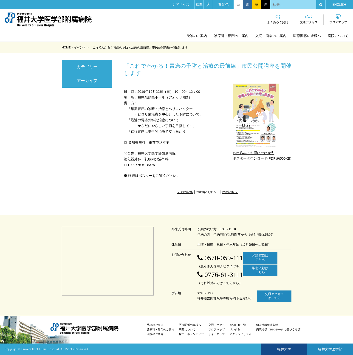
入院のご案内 (155, 334)
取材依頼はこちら (260, 270)
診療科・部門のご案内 (231, 36)
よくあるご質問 (277, 19)
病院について (338, 36)
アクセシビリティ (240, 334)
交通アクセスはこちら (274, 296)
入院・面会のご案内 (270, 36)
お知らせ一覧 (237, 325)
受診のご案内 (196, 36)
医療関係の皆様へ (307, 36)
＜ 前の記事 (185, 192)
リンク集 (234, 329)
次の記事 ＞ (230, 192)
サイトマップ (216, 334)
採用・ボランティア (191, 334)
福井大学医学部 (330, 349)
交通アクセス (309, 19)
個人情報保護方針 (267, 325)
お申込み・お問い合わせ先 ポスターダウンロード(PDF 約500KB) (262, 122)
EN (339, 5)
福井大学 (284, 349)
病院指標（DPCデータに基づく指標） (279, 329)
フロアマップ (338, 19)
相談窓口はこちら (260, 257)
